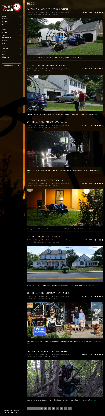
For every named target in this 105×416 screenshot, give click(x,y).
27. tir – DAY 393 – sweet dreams (45, 180)
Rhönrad (29, 14)
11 (69, 408)
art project (57, 12)
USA (46, 14)
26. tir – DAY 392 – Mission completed (47, 122)
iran (68, 12)
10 (65, 408)
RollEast (35, 14)
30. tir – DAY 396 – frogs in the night (47, 351)
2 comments (54, 185)
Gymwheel (64, 12)
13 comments (55, 242)
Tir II (49, 12)
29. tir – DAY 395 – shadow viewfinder (48, 293)
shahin (42, 12)
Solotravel (41, 14)
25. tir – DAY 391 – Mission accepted (46, 65)
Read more (84, 58)
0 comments (54, 14)
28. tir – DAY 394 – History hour (44, 236)
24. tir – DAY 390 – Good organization (47, 9)
